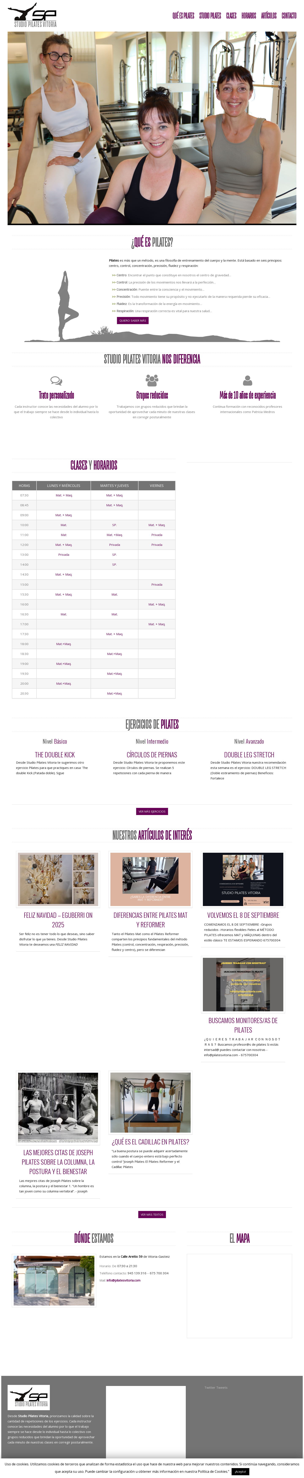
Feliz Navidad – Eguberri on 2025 (58, 919)
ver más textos (152, 1214)
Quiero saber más (132, 320)
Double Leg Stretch (249, 754)
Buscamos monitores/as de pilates (243, 1025)
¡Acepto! (240, 1472)
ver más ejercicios (152, 811)
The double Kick (55, 754)
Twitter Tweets (216, 1387)
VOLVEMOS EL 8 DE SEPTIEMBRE (243, 915)
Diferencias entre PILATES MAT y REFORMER (150, 919)
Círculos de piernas (152, 754)
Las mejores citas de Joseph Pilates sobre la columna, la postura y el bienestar (58, 1162)
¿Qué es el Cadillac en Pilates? (150, 1141)
